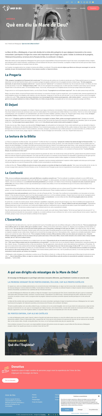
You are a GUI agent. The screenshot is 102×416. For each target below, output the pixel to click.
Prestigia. (43, 414)
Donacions (93, 8)
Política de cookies (75, 413)
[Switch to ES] (72, 2)
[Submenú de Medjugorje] (52, 8)
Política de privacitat (84, 413)
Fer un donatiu (10, 380)
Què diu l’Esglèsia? (21, 345)
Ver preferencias (93, 409)
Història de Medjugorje (14, 43)
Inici (34, 8)
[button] (99, 396)
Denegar (80, 409)
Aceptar (67, 409)
